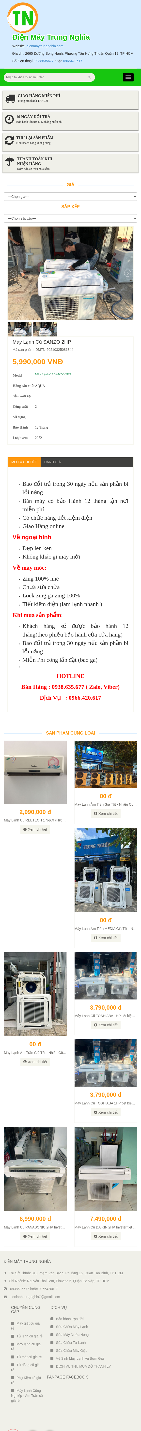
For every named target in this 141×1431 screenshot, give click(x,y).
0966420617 (72, 41)
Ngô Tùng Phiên (128, 1426)
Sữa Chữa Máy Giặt (68, 1331)
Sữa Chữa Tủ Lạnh (68, 1323)
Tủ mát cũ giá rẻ (26, 1337)
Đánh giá (52, 442)
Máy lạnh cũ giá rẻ (26, 1326)
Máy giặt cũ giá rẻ (25, 1306)
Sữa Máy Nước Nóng (69, 1315)
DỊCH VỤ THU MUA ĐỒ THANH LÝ (80, 1347)
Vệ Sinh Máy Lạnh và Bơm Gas (77, 1339)
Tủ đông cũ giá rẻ (25, 1347)
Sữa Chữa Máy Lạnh (69, 1307)
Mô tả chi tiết (24, 442)
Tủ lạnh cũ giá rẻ (27, 1316)
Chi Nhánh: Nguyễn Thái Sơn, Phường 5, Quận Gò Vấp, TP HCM (56, 1261)
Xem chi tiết (35, 809)
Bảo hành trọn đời (66, 1299)
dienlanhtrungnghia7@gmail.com (32, 1277)
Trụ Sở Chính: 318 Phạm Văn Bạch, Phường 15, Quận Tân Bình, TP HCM (63, 1253)
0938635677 (44, 41)
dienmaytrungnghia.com (45, 26)
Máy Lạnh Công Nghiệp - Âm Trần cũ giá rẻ (27, 1376)
